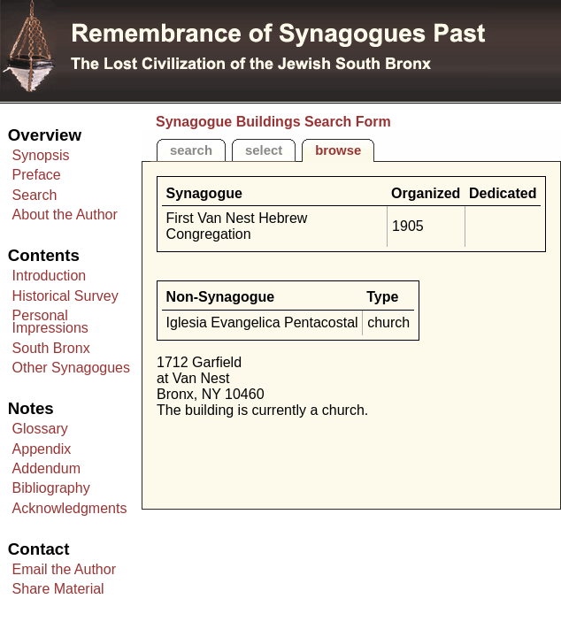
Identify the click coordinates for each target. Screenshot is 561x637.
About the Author (65, 214)
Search (35, 195)
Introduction (49, 275)
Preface (36, 174)
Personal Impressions (50, 321)
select (263, 150)
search (191, 150)
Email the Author (64, 569)
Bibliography (51, 487)
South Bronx (51, 348)
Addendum (46, 468)
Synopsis (41, 155)
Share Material (58, 588)
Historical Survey (65, 295)
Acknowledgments (69, 508)
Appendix (42, 449)
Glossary (40, 428)
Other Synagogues (71, 367)
